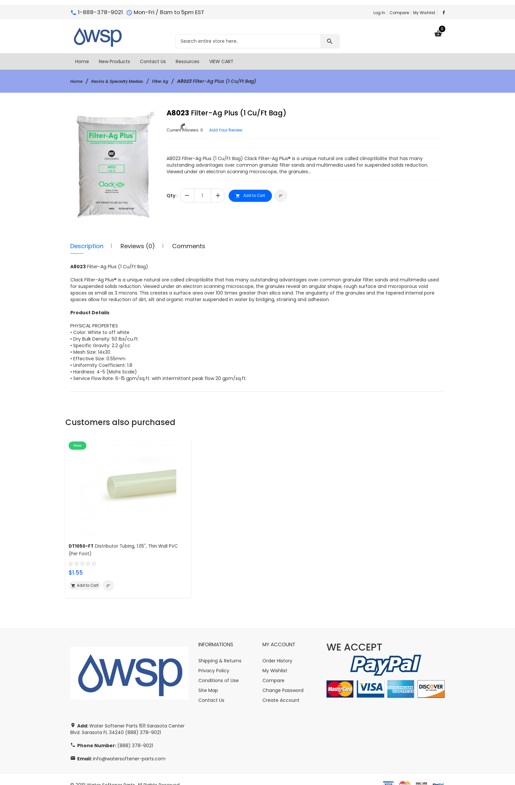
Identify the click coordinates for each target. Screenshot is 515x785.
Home (77, 81)
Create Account (281, 689)
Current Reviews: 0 (188, 130)
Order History (277, 649)
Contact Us (211, 689)
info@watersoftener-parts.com (129, 747)
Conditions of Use (218, 669)
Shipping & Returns (219, 649)
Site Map (208, 679)
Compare (399, 12)
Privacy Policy (213, 659)
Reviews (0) (138, 246)
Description (86, 246)
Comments (188, 246)
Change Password (282, 679)
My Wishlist (424, 12)
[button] (151, 115)
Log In (379, 12)
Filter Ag (173, 81)
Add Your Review (234, 130)
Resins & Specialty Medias (124, 81)
